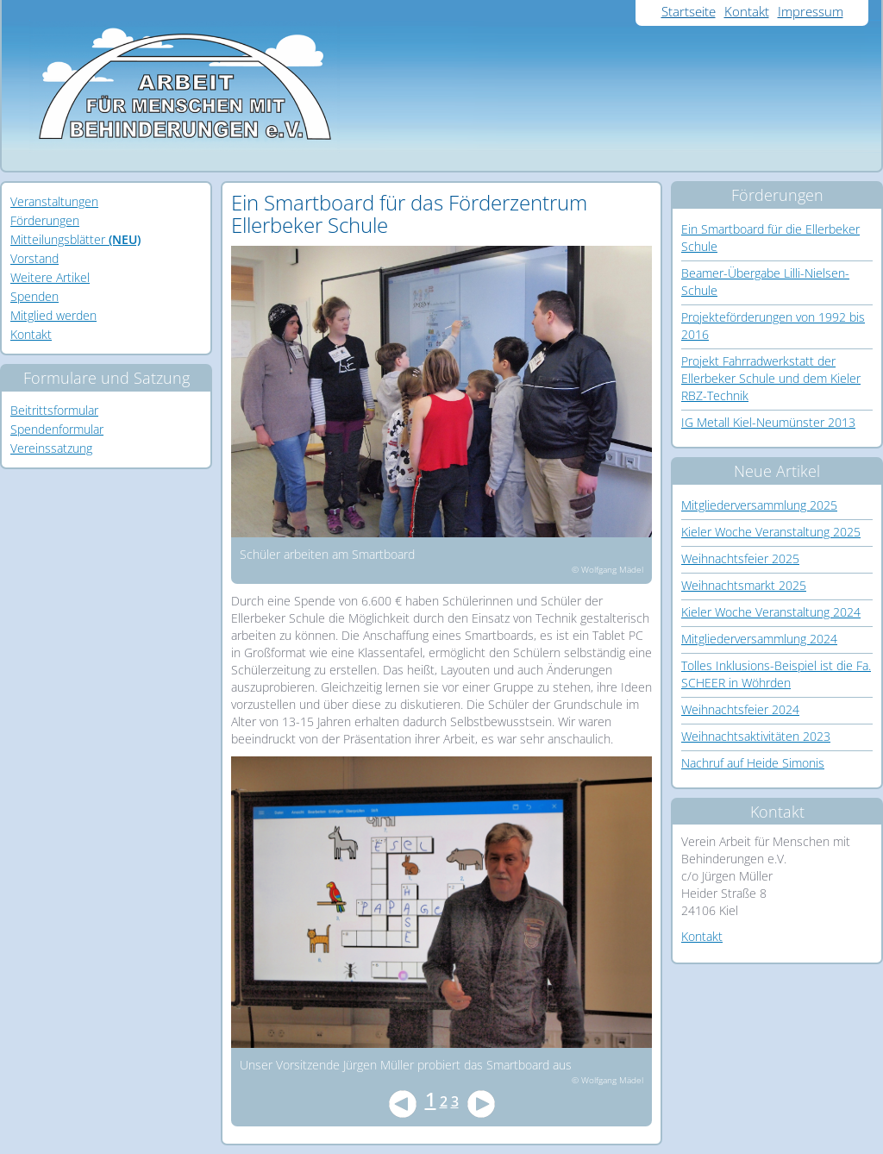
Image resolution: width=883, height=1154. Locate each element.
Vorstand (34, 258)
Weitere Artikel (50, 277)
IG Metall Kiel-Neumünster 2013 (768, 422)
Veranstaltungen (54, 201)
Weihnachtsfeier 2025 (740, 558)
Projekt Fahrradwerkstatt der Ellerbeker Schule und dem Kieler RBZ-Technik (771, 378)
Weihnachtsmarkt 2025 (743, 585)
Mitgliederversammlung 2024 (759, 638)
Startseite (688, 11)
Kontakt (746, 11)
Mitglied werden (53, 315)
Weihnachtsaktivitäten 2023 (755, 736)
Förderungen (44, 220)
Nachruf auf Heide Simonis (752, 763)
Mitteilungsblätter (75, 239)
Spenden (34, 296)
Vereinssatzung (51, 448)
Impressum (810, 11)
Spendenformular (56, 429)
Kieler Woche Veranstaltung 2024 (771, 612)
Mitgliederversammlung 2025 (759, 505)
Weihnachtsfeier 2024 (740, 709)
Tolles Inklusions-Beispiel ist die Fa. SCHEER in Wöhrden (776, 674)
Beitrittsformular (54, 410)
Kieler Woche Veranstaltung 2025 (771, 532)
